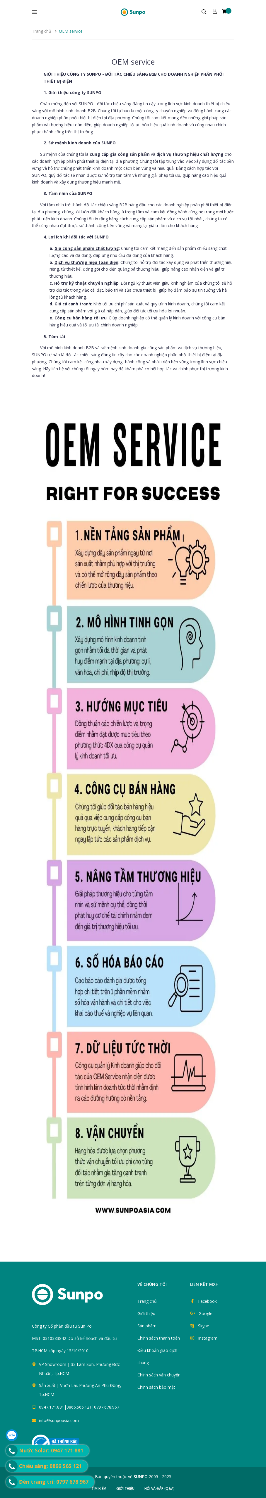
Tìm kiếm (98, 1488)
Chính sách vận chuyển (158, 1375)
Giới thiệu (146, 1313)
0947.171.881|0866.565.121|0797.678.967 (79, 1407)
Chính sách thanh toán (158, 1338)
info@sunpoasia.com (59, 1420)
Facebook (207, 1301)
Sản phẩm (146, 1326)
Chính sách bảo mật (156, 1387)
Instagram (207, 1338)
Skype (203, 1326)
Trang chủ (147, 1301)
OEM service (133, 61)
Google (205, 1313)
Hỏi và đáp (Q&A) (159, 1488)
